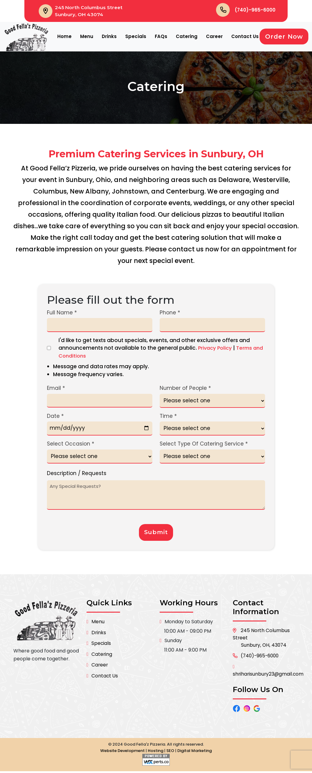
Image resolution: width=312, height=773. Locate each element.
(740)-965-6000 (254, 9)
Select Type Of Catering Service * (204, 444)
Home (64, 37)
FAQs (161, 37)
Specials (135, 37)
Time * (168, 416)
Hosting (155, 752)
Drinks (109, 37)
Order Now (284, 37)
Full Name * (62, 313)
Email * (56, 388)
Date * (55, 416)
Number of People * (185, 388)
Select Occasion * (70, 444)
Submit (156, 533)
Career (214, 37)
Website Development (122, 752)
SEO (170, 752)
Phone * (170, 313)
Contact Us (245, 37)
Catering (186, 37)
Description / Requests (76, 473)
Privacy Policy (216, 348)
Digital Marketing (194, 752)
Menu (86, 37)
